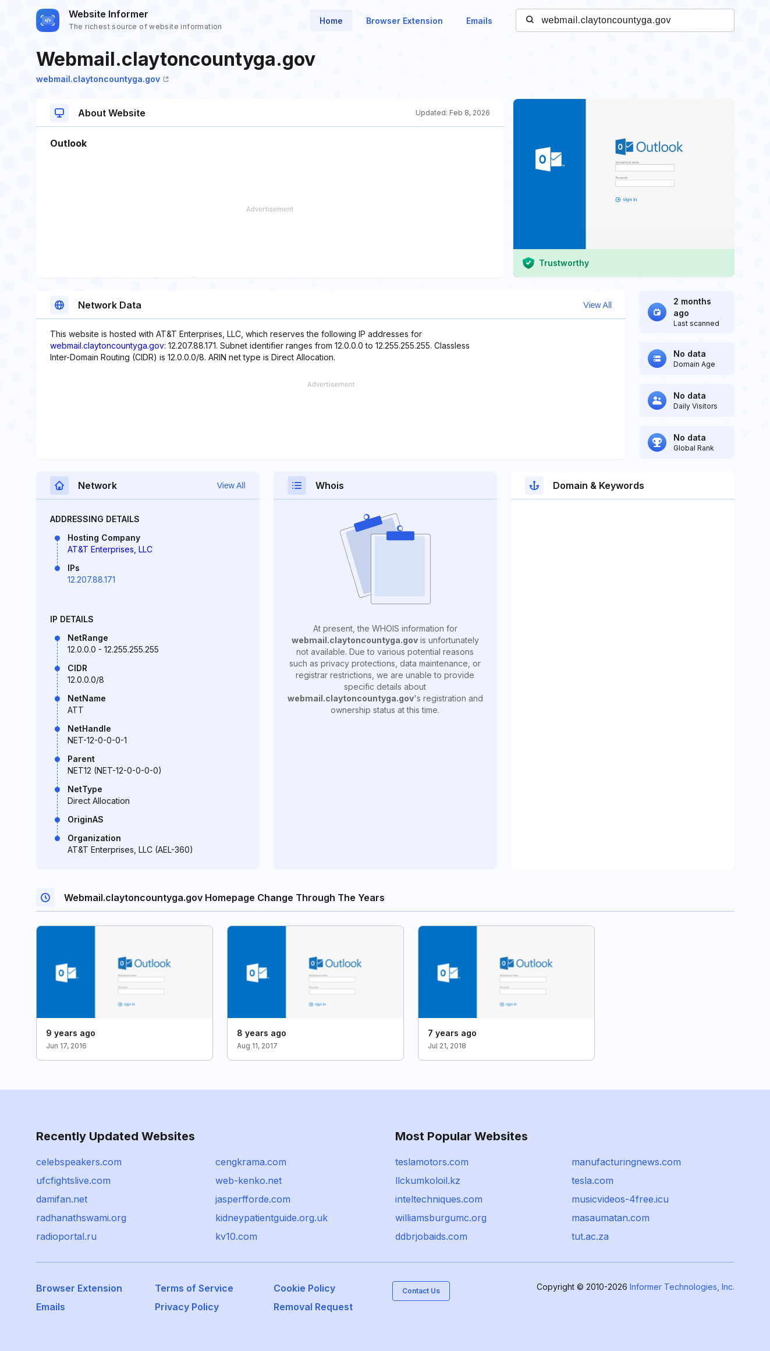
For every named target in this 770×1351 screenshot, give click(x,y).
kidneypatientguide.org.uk (271, 1218)
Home (331, 21)
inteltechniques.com (438, 1199)
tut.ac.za (590, 1236)
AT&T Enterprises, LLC (110, 549)
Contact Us (421, 1290)
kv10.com (236, 1236)
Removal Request (313, 1307)
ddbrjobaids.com (431, 1236)
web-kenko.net (248, 1180)
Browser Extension (404, 21)
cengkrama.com (250, 1162)
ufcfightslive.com (73, 1180)
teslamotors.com (432, 1162)
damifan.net (61, 1199)
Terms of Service (194, 1288)
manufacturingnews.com (626, 1162)
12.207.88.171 (91, 579)
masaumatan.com (611, 1218)
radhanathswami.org (81, 1218)
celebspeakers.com (79, 1162)
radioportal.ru (66, 1236)
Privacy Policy (187, 1307)
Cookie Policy (304, 1288)
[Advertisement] (270, 241)
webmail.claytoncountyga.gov (102, 79)
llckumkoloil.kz (427, 1180)
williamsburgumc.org (441, 1218)
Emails (479, 21)
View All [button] (597, 305)
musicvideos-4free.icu (620, 1199)
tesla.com (592, 1180)
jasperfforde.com (252, 1199)
